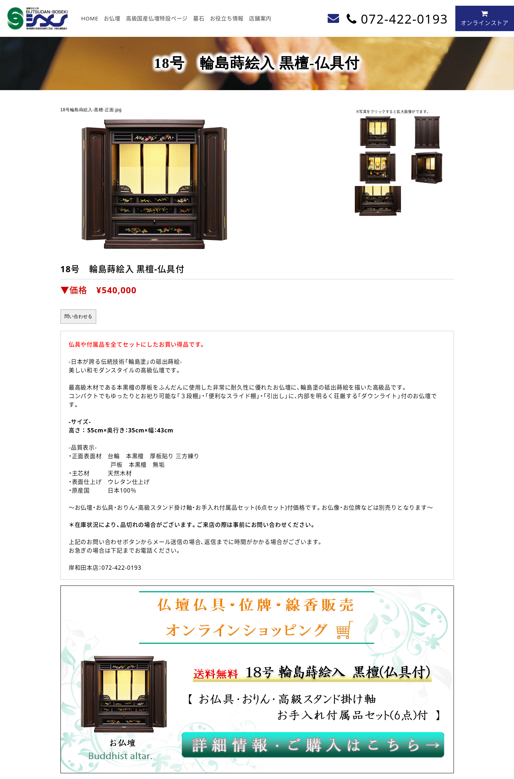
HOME (89, 18)
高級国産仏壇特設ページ (157, 18)
